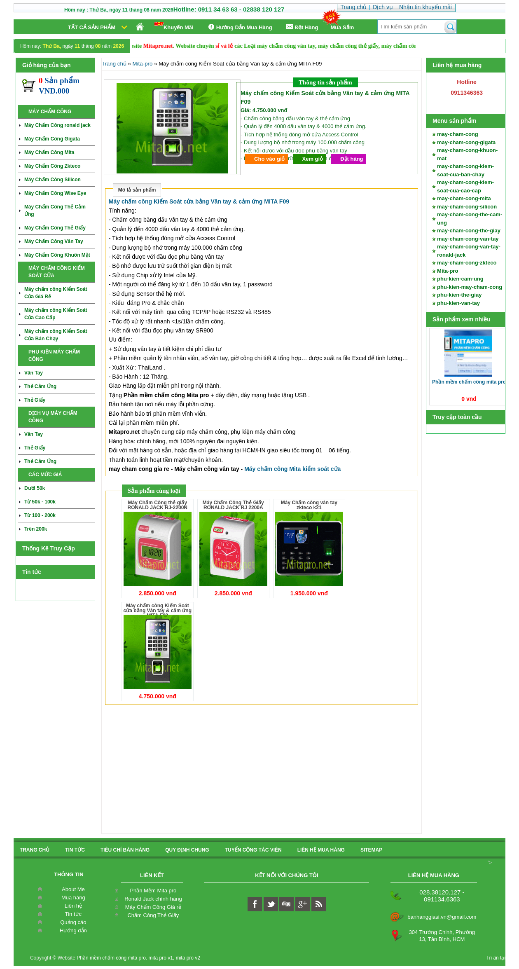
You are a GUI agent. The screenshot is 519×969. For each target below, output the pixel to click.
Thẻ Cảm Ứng (40, 386)
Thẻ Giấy (34, 400)
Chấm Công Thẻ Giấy (153, 915)
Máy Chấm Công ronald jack (57, 125)
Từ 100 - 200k (40, 515)
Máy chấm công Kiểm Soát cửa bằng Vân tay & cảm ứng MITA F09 (199, 201)
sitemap (371, 850)
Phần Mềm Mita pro (153, 890)
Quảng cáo (73, 922)
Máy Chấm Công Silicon (52, 180)
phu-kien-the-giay (459, 295)
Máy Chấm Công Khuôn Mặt (57, 255)
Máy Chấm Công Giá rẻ (153, 907)
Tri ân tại (496, 958)
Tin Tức (75, 850)
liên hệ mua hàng (321, 850)
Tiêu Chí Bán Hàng (125, 850)
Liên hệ (73, 906)
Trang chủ (114, 64)
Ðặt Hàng (301, 27)
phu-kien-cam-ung (460, 279)
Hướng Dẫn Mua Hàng (239, 27)
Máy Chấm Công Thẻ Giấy (55, 228)
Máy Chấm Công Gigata (52, 139)
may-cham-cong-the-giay (468, 230)
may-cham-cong (457, 134)
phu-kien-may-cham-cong (469, 287)
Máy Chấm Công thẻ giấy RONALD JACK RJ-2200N (157, 505)
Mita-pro (447, 271)
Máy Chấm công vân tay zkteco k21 (309, 505)
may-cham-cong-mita (464, 198)
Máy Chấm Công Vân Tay (53, 241)
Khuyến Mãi (174, 26)
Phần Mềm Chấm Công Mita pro (469, 382)
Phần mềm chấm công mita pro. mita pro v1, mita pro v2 (138, 958)
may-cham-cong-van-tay (468, 239)
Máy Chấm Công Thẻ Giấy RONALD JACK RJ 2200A (233, 505)
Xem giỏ (312, 159)
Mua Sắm (342, 27)
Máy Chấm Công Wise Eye (55, 193)
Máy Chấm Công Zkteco (52, 166)
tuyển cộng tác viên (253, 850)
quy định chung (187, 850)
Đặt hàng (351, 159)
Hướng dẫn (73, 930)
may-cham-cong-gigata (466, 142)
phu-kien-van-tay (458, 303)
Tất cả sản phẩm (91, 27)
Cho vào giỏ (269, 159)
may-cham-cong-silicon (467, 207)
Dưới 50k (34, 488)
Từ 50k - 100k (40, 502)
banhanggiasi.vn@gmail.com (441, 917)
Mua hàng (73, 897)
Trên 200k (35, 529)
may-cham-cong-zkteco (466, 263)
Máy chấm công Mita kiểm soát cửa (292, 469)
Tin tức (73, 914)
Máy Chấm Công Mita (49, 152)
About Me (73, 889)
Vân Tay (33, 373)
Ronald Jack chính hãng (153, 899)
